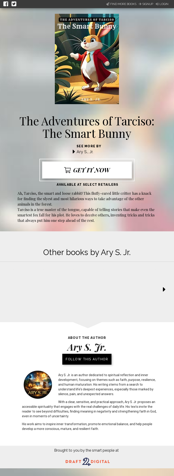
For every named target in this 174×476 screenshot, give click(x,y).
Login (161, 4)
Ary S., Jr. (85, 151)
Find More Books (121, 4)
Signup (146, 4)
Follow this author (87, 359)
